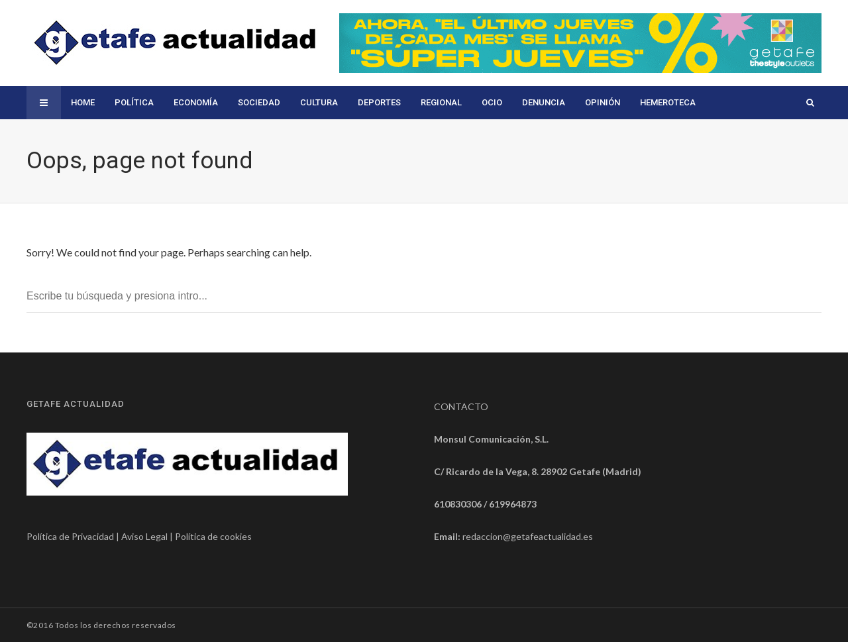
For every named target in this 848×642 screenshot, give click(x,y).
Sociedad (259, 102)
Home (83, 102)
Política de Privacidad (70, 536)
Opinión (602, 102)
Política (134, 102)
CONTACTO (461, 406)
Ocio (492, 102)
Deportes (379, 102)
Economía (196, 102)
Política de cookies (213, 536)
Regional (441, 102)
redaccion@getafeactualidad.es (527, 536)
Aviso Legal (144, 536)
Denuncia (543, 102)
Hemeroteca (668, 102)
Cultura (319, 102)
